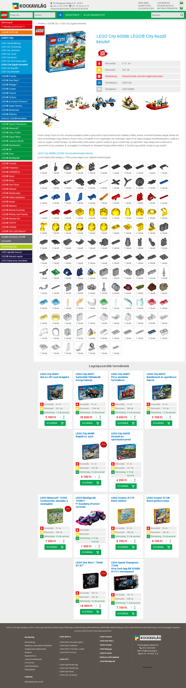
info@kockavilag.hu (149, 651)
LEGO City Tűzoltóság (11, 47)
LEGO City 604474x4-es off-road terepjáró (54, 375)
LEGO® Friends (8, 76)
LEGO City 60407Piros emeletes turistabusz (120, 377)
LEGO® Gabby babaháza (13, 197)
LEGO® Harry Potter (11, 132)
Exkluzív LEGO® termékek (13, 118)
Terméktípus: (111, 82)
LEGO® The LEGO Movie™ (13, 231)
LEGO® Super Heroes (11, 105)
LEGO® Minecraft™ (10, 128)
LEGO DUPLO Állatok (68, 646)
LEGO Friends (106, 653)
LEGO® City (7, 38)
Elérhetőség (144, 6)
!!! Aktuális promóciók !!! (13, 26)
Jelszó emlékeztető (94, 15)
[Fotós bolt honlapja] (181, 8)
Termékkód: (110, 89)
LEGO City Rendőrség (10, 43)
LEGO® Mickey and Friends (14, 214)
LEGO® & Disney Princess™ (14, 101)
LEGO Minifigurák (107, 661)
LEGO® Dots (7, 153)
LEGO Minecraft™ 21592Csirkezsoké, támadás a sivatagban (54, 500)
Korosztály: (110, 63)
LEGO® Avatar (8, 201)
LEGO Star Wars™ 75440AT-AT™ (89, 564)
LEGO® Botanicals (10, 110)
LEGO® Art (6, 149)
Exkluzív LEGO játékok (109, 657)
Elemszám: (110, 70)
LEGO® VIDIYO (8, 223)
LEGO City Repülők (9, 68)
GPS (80, 3)
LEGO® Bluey (7, 180)
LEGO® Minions (9, 206)
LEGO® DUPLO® (9, 32)
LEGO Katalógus (146, 8)
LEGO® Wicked (8, 189)
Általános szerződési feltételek (38, 646)
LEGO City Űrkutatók (10, 71)
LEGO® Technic (8, 97)
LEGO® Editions (9, 114)
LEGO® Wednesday (10, 193)
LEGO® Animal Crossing (13, 210)
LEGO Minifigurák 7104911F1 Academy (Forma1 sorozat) (88, 502)
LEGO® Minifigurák (10, 158)
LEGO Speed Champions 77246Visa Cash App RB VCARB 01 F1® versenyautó (125, 567)
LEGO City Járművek (10, 50)
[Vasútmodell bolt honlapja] (181, 2)
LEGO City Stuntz (9, 57)
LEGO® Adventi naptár (12, 256)
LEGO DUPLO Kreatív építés (71, 642)
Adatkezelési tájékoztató (35, 649)
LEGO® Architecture (10, 145)
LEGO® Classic (8, 93)
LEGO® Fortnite (8, 163)
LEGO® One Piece (10, 184)
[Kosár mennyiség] (60, 417)
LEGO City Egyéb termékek (14, 64)
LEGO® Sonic (7, 176)
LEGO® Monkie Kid (10, 218)
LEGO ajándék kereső (11, 252)
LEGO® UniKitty (8, 227)
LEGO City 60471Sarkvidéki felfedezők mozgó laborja (88, 377)
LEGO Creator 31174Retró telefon (122, 499)
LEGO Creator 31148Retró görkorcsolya (158, 499)
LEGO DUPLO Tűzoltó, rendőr (72, 649)
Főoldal (41, 23)
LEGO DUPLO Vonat (68, 652)
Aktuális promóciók (167, 8)
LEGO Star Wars (106, 641)
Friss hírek (143, 3)
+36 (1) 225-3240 (60, 6)
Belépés (28, 652)
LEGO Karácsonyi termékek (14, 260)
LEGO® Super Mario (11, 136)
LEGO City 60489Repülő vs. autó (85, 435)
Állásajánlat (30, 669)
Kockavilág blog (165, 6)
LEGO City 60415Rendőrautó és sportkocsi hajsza (161, 377)
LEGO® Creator (8, 89)
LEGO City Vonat (8, 54)
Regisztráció (72, 15)
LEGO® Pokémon (9, 168)
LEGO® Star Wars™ (10, 80)
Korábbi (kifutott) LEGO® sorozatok (13, 239)
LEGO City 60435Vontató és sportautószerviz (121, 436)
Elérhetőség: (111, 76)
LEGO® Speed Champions (13, 124)
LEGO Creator (106, 645)
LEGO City (127, 82)
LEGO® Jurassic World (12, 141)
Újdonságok (163, 3)
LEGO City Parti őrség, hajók (13, 61)
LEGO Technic (106, 637)
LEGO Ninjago (106, 649)
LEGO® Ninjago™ (9, 84)
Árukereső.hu (147, 667)
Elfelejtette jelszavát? (34, 682)
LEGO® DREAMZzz (10, 172)
